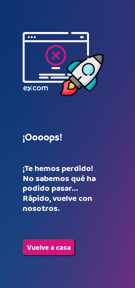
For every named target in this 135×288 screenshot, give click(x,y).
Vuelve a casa (49, 247)
